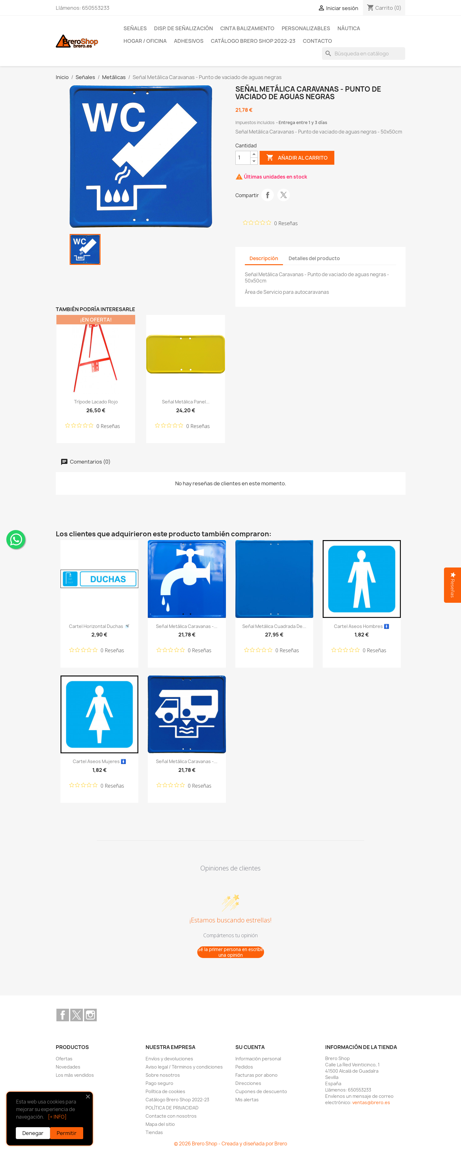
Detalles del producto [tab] (314, 258)
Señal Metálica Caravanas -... (186, 626)
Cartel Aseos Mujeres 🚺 (99, 761)
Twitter (76, 1015)
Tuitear (283, 195)
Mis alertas (247, 1100)
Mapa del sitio (160, 1124)
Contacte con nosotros (171, 1116)
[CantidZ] (243, 158)
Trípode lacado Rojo (96, 402)
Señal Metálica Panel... (186, 402)
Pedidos (244, 1067)
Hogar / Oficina (145, 40)
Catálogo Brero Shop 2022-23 (253, 40)
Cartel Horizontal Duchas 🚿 (99, 626)
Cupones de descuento (261, 1091)
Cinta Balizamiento (247, 28)
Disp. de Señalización (183, 28)
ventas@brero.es (371, 1102)
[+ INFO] (57, 1117)
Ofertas (64, 1059)
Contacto (317, 40)
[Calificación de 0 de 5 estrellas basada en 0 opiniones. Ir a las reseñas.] (270, 223)
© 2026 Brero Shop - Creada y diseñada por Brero (230, 1143)
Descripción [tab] (264, 258)
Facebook (62, 1015)
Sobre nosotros (163, 1075)
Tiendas (154, 1132)
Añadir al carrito (297, 158)
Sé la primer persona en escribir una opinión (230, 952)
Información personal (258, 1059)
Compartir (267, 195)
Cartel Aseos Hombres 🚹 (361, 626)
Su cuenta (250, 1047)
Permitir (67, 1133)
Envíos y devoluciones (169, 1059)
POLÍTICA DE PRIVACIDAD (172, 1108)
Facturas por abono (256, 1075)
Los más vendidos (75, 1075)
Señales (135, 28)
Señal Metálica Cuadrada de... (274, 626)
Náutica (348, 28)
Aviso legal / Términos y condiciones (184, 1067)
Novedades (68, 1067)
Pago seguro (159, 1083)
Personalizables (306, 28)
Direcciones (248, 1083)
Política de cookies (165, 1091)
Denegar (32, 1133)
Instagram (90, 1015)
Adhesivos (189, 40)
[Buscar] (363, 53)
